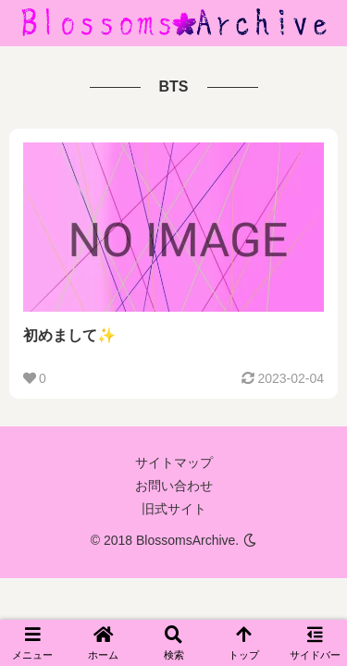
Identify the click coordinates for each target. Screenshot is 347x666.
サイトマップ (174, 462)
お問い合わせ (174, 485)
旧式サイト (174, 508)
